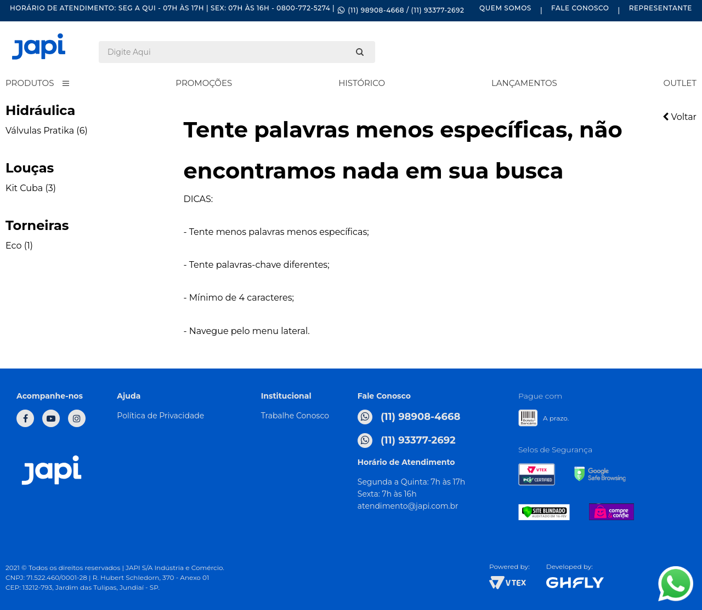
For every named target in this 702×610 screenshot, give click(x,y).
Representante (660, 8)
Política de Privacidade (160, 416)
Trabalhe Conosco (295, 416)
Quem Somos (505, 8)
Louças (29, 168)
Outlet (680, 83)
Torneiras (37, 225)
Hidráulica (40, 110)
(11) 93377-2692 (407, 440)
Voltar (680, 117)
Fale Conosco (580, 8)
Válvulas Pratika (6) (46, 130)
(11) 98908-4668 (409, 417)
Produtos (29, 83)
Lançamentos (524, 83)
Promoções (204, 83)
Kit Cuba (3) (30, 188)
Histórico (361, 83)
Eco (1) (19, 245)
